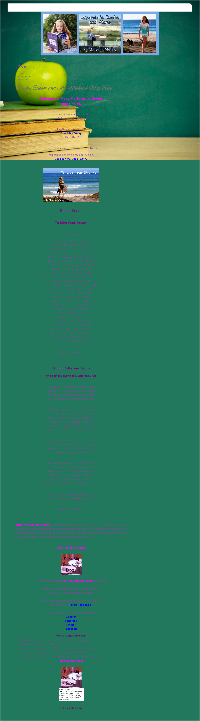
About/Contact (24, 76)
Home (20, 73)
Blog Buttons (23, 79)
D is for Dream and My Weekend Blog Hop (63, 88)
